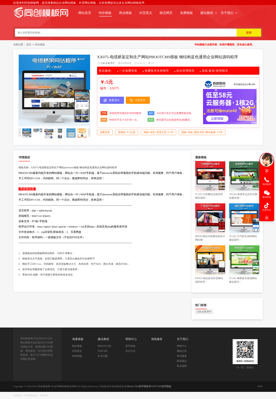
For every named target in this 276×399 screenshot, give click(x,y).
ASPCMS (103, 351)
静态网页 (166, 13)
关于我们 (227, 13)
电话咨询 (266, 184)
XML (260, 386)
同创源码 (44, 395)
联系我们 (182, 361)
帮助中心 (182, 346)
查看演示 (114, 100)
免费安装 (105, 132)
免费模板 (186, 13)
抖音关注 (266, 210)
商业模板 (125, 13)
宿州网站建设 (30, 395)
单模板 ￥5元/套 (126, 132)
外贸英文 (145, 13)
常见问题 (103, 356)
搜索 (249, 32)
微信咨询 (266, 197)
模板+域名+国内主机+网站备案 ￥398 (201, 132)
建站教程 (206, 13)
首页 (28, 44)
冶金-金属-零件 (108, 63)
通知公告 (182, 351)
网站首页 (84, 13)
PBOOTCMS (104, 346)
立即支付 (140, 100)
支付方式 (130, 351)
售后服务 (182, 356)
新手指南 (130, 346)
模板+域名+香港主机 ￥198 (158, 132)
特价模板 (105, 13)
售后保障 (182, 366)
